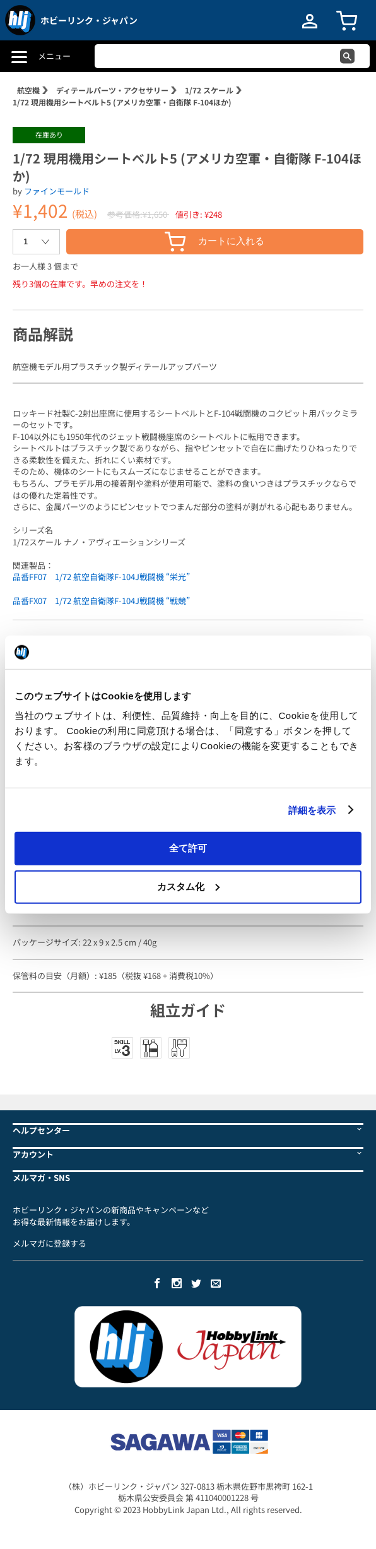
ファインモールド (57, 191)
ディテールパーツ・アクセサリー (112, 90)
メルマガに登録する (49, 1243)
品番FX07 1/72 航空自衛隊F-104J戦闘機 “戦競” (101, 601)
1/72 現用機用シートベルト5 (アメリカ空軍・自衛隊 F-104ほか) (122, 102)
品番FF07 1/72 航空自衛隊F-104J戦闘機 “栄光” (101, 577)
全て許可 (188, 848)
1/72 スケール (209, 90)
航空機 (28, 90)
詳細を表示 (312, 809)
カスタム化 (188, 886)
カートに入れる (214, 241)
